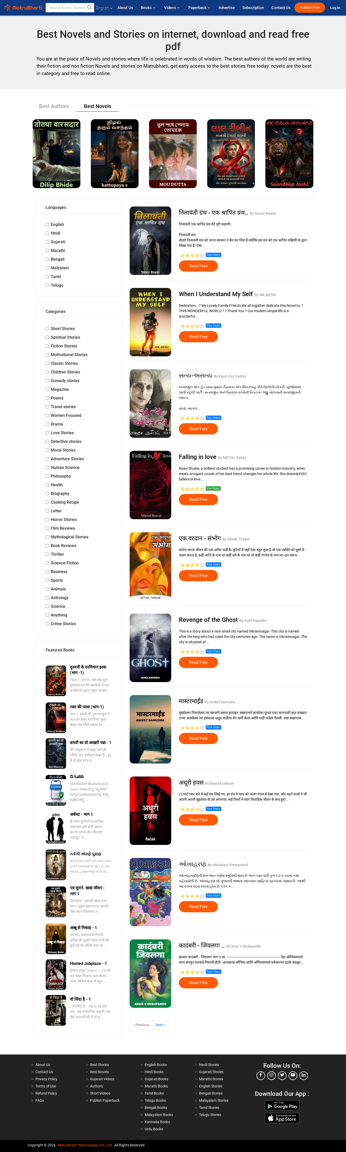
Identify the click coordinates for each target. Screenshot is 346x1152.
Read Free (198, 266)
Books (148, 7)
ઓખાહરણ (193, 864)
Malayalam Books (159, 1115)
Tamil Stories (209, 1108)
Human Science (65, 467)
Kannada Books (157, 1122)
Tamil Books (154, 1093)
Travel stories (63, 406)
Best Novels (99, 1072)
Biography (60, 493)
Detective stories (66, 441)
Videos (172, 7)
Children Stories (65, 372)
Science (58, 606)
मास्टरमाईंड (192, 701)
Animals (58, 589)
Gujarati (58, 241)
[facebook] (260, 1075)
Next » (161, 1025)
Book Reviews (63, 545)
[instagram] (271, 1075)
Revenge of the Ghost (209, 619)
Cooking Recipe (65, 502)
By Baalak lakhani (219, 783)
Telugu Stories (210, 1115)
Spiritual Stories (65, 337)
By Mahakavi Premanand (228, 865)
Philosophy (61, 476)
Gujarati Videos (102, 1079)
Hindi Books (154, 1072)
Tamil (56, 276)
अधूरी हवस (192, 782)
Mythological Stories (69, 537)
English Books (156, 1065)
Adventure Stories (67, 458)
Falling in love (198, 456)
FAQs (39, 1100)
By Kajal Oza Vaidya (230, 376)
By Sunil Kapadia (253, 621)
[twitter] (282, 1075)
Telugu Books (155, 1100)
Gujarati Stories (211, 1072)
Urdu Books (154, 1129)
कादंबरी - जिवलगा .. (202, 945)
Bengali (58, 259)
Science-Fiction (65, 563)
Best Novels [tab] (97, 106)
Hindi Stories (209, 1065)
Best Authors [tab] (54, 106)
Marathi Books (156, 1086)
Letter (56, 510)
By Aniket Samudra (220, 702)
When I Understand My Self (216, 294)
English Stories (210, 1086)
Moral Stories (63, 450)
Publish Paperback (105, 1100)
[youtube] (293, 1075)
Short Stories (63, 328)
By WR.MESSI (265, 295)
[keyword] (70, 7)
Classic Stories (64, 363)
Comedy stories (65, 380)
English (57, 224)
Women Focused (66, 415)
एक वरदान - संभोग (201, 538)
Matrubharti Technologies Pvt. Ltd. (85, 1145)
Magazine (60, 389)
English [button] (104, 8)
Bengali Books (156, 1108)
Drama (57, 424)
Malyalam (60, 267)
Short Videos (100, 1093)
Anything (59, 615)
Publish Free (309, 7)
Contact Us (281, 7)
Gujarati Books (156, 1079)
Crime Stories (63, 623)
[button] (89, 7)
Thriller (57, 554)
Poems (57, 398)
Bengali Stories (211, 1093)
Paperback (199, 7)
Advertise (227, 7)
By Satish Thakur (236, 539)
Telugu (57, 285)
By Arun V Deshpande (243, 946)
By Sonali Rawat (263, 213)
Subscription (253, 7)
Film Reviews (63, 528)
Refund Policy (46, 1093)
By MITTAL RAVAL (232, 458)
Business (59, 571)
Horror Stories (64, 519)
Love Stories (62, 432)
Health (57, 484)
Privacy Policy (46, 1079)
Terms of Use (45, 1086)
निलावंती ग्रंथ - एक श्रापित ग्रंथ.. (214, 212)
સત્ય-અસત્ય (196, 375)
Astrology (59, 597)
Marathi (58, 250)
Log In (335, 7)
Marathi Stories (211, 1079)
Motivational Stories (69, 354)
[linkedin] (303, 1075)
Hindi (55, 233)
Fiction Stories (64, 346)
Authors (96, 1086)
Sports (57, 580)
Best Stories (99, 1065)
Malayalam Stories (213, 1100)
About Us (125, 7)
